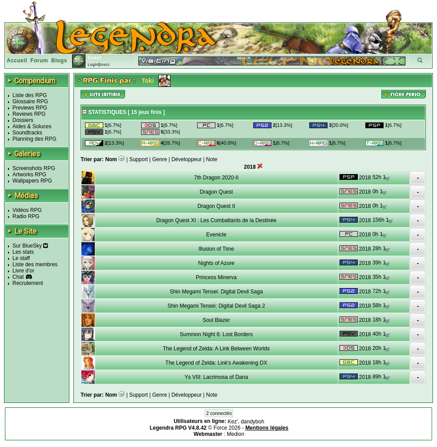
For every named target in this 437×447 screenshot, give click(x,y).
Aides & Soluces (31, 126)
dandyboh (252, 422)
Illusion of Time (216, 249)
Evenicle (216, 235)
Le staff (21, 258)
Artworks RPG (29, 174)
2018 (365, 178)
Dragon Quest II (216, 206)
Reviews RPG (29, 114)
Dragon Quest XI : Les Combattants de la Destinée (216, 220)
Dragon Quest (216, 192)
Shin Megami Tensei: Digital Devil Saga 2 (216, 306)
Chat (18, 277)
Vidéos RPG (27, 210)
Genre (159, 159)
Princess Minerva (216, 277)
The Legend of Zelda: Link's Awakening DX (216, 363)
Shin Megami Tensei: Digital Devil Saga (216, 292)
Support (138, 159)
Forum (39, 60)
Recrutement (27, 283)
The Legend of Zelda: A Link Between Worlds (216, 348)
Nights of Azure (216, 263)
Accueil (17, 60)
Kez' (233, 422)
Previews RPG (29, 108)
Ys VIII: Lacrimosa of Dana (216, 377)
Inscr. (105, 64)
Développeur (186, 159)
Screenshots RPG (33, 168)
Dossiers (22, 120)
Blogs (59, 60)
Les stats (23, 252)
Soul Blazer (216, 320)
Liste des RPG (29, 95)
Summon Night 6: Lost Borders (216, 334)
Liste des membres (34, 264)
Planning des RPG (34, 139)
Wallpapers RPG (32, 181)
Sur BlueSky (30, 246)
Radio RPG (26, 216)
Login (93, 64)
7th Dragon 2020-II (216, 178)
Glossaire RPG (30, 101)
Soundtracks (27, 133)
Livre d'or (23, 271)
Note (211, 159)
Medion (235, 434)
